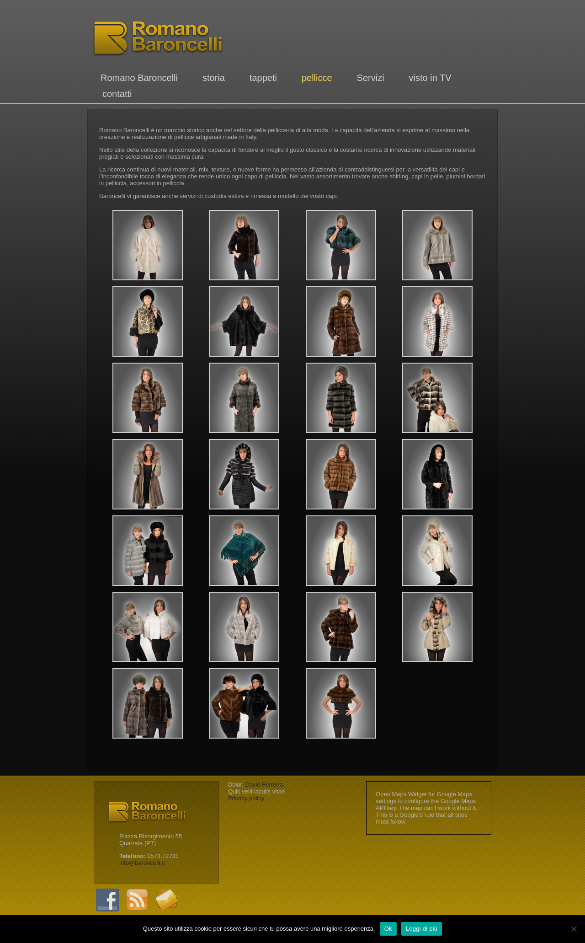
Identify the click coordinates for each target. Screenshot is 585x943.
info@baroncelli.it (142, 862)
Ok (388, 928)
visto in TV (430, 78)
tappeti (263, 78)
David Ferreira (263, 784)
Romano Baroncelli (139, 78)
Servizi (370, 78)
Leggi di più (422, 928)
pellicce (317, 78)
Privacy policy (246, 798)
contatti (117, 94)
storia (213, 78)
